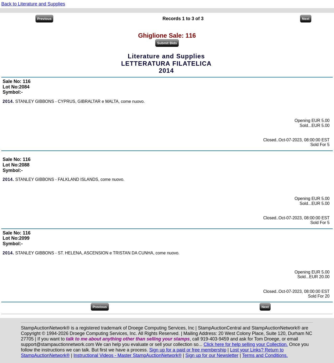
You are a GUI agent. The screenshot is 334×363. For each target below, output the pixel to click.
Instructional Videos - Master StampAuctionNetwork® (127, 355)
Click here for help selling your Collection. (246, 344)
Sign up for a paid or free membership (187, 350)
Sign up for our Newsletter (211, 355)
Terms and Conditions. (265, 355)
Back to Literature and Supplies (33, 4)
